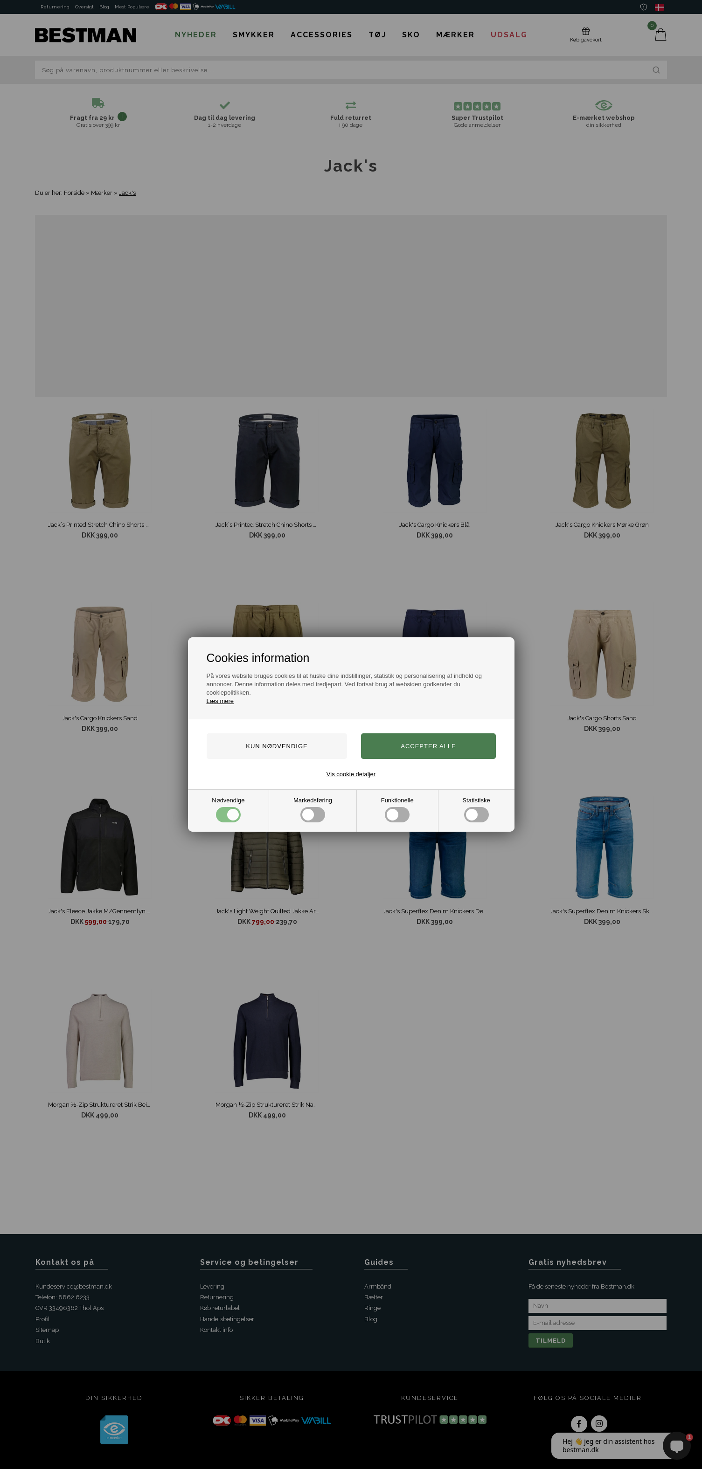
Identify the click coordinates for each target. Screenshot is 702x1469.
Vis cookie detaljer (351, 774)
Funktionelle (397, 809)
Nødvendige (228, 809)
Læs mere (220, 700)
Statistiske (476, 809)
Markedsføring (312, 809)
